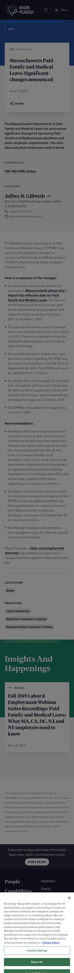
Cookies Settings (37, 962)
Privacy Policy (50, 954)
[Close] (69, 910)
